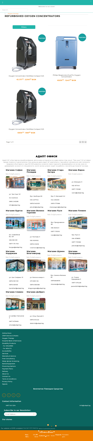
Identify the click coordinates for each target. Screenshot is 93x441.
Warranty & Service (9, 356)
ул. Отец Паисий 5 (37, 316)
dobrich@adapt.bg (37, 323)
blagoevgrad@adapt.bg (36, 288)
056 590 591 (13, 240)
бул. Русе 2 (76, 235)
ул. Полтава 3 (35, 237)
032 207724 (34, 200)
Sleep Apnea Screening (10, 361)
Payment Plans (7, 369)
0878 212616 (34, 244)
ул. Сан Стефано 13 (16, 277)
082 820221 (55, 228)
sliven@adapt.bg (15, 325)
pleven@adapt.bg (78, 246)
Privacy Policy (7, 381)
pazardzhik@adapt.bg (79, 286)
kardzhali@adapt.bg (16, 288)
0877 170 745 (14, 244)
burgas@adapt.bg (15, 247)
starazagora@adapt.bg (58, 207)
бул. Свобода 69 (36, 196)
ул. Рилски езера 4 (37, 277)
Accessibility (6, 351)
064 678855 (76, 238)
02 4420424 (13, 198)
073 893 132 (34, 281)
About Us (5, 374)
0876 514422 (34, 320)
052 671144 (76, 185)
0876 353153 (13, 284)
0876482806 (55, 280)
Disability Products (9, 343)
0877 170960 (76, 242)
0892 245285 (13, 201)
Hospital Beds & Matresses (12, 341)
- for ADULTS (7, 348)
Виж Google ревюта (13, 174)
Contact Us (6, 376)
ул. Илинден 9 (77, 182)
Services (5, 353)
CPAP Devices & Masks (10, 336)
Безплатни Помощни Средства (48, 389)
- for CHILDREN (7, 346)
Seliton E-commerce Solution (47, 428)
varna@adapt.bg (78, 193)
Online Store (6, 333)
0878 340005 (35, 203)
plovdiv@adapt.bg (36, 207)
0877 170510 (55, 231)
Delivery (5, 371)
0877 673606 (14, 321)
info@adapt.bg (14, 205)
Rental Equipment (8, 364)
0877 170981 (76, 189)
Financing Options (9, 366)
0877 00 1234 (11, 405)
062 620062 (34, 240)
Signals (4, 384)
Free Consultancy (8, 358)
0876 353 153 (13, 281)
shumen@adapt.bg (58, 284)
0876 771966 (55, 203)
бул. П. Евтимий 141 (58, 196)
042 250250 (55, 200)
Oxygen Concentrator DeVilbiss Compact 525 (26, 76)
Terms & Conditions (9, 379)
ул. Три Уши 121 (15, 194)
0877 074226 (76, 282)
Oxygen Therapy (8, 338)
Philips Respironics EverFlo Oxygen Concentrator (66, 76)
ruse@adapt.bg (56, 235)
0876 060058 (35, 284)
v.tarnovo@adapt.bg (37, 248)
